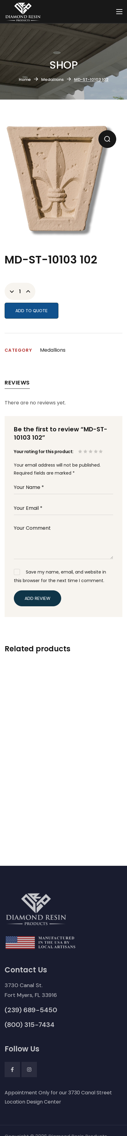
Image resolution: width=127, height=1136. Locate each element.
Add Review (37, 598)
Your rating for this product (43, 452)
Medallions (52, 79)
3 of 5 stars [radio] (91, 451)
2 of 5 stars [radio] (86, 451)
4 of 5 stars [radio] (96, 451)
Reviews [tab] (17, 382)
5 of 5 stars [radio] (101, 451)
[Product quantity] (20, 291)
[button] (107, 139)
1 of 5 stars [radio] (80, 451)
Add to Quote (31, 310)
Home (25, 79)
